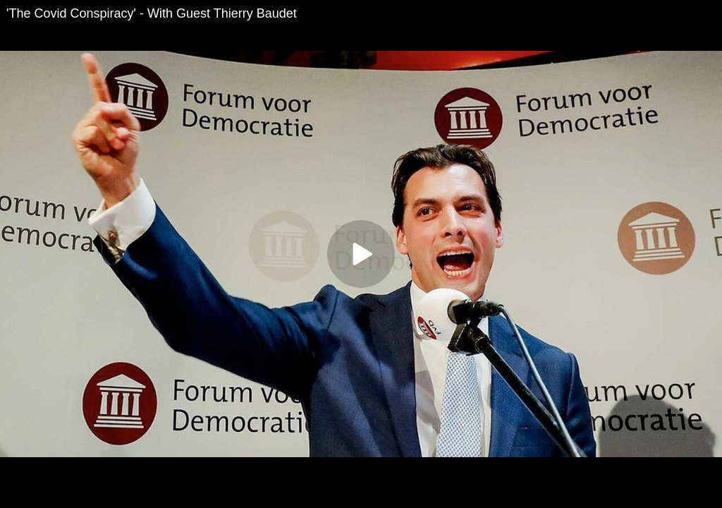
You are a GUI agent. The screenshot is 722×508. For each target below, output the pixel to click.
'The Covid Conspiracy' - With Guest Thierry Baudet (151, 13)
